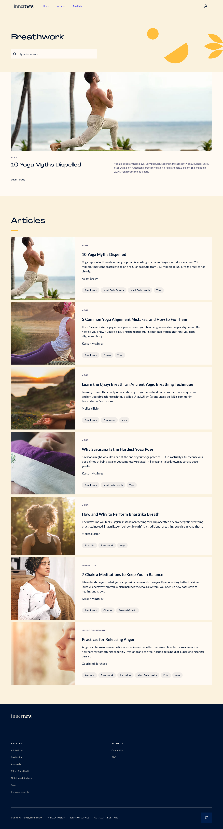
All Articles (17, 750)
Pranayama (109, 420)
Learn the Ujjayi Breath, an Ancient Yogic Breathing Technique (137, 384)
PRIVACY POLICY (56, 817)
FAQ (114, 757)
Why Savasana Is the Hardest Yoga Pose (117, 449)
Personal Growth (127, 610)
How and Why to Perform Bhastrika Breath (120, 514)
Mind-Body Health (140, 290)
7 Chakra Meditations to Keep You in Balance (122, 574)
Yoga (158, 290)
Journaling (125, 675)
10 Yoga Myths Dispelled (46, 165)
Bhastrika (89, 545)
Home (46, 6)
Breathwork (90, 290)
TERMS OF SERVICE (79, 817)
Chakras (107, 610)
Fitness (107, 355)
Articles (61, 6)
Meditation (17, 757)
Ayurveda (89, 675)
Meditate (77, 6)
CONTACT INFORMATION (107, 817)
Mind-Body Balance (113, 290)
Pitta (165, 675)
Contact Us (117, 750)
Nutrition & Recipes (21, 778)
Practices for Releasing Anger (108, 639)
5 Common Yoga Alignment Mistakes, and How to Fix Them (134, 319)
